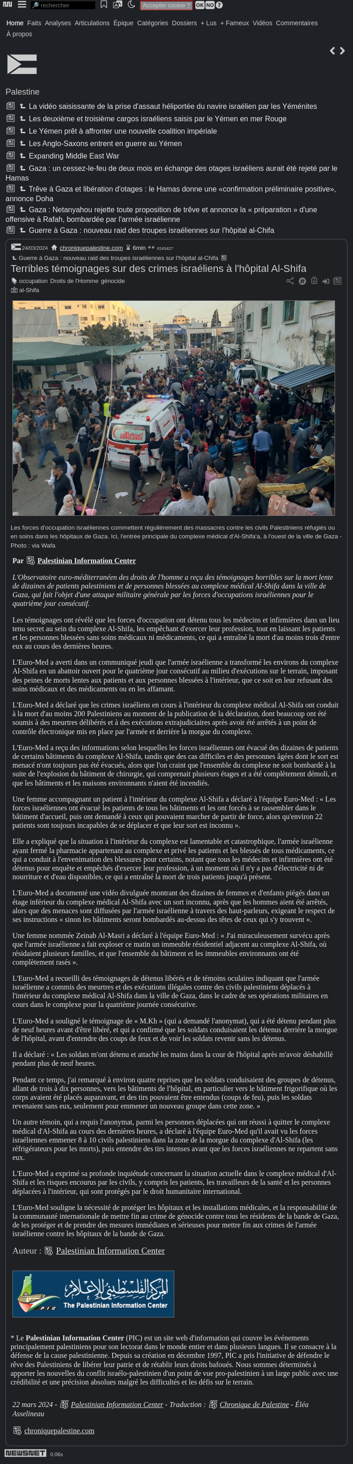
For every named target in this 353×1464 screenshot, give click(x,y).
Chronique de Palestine (254, 1404)
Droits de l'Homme (74, 280)
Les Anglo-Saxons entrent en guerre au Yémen (99, 143)
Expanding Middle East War (68, 156)
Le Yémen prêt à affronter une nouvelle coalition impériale (117, 131)
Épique (124, 23)
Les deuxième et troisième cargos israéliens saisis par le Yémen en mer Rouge (151, 119)
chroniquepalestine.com (91, 247)
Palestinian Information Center (87, 561)
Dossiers (184, 23)
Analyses (58, 23)
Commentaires (297, 23)
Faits (34, 23)
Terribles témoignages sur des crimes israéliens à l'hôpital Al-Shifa (159, 268)
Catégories (152, 23)
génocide (113, 280)
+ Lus (209, 23)
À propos (19, 34)
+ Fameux (234, 23)
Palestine (23, 91)
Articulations (92, 23)
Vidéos (263, 23)
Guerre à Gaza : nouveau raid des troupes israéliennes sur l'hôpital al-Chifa (145, 230)
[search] (63, 5)
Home (14, 23)
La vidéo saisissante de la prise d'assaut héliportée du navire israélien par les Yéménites (167, 106)
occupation (33, 280)
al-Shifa (29, 290)
